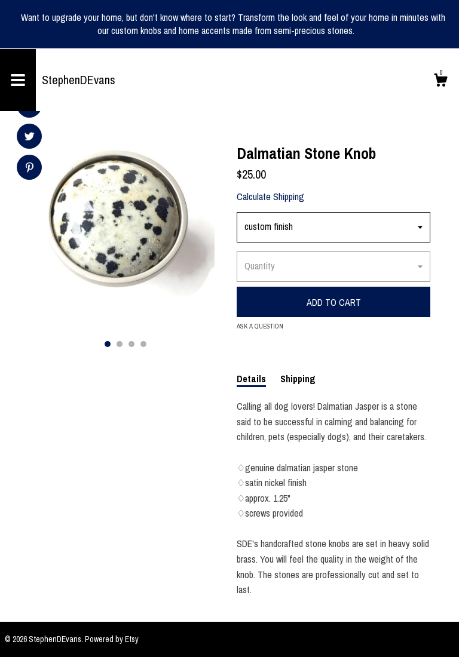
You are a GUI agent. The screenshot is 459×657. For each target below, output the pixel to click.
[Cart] (440, 82)
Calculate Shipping (270, 196)
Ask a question (260, 326)
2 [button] (120, 344)
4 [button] (143, 344)
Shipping (298, 378)
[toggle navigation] (18, 80)
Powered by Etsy (112, 639)
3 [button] (131, 344)
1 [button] (108, 344)
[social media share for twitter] (30, 137)
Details (251, 378)
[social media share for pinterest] (30, 168)
